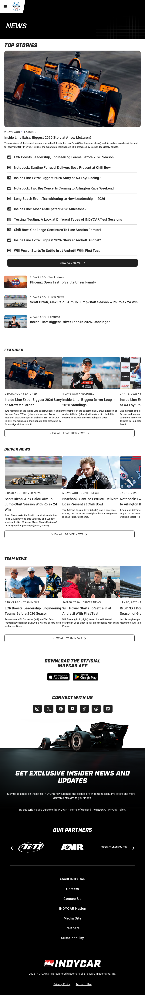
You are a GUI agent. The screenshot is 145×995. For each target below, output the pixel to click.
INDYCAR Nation (72, 908)
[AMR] (72, 847)
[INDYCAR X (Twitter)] (48, 709)
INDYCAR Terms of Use (72, 809)
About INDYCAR (72, 879)
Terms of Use (84, 984)
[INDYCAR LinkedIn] (108, 709)
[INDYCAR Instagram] (36, 709)
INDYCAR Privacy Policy (110, 809)
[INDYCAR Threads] (96, 709)
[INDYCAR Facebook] (60, 709)
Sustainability (72, 938)
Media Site (73, 918)
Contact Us (72, 898)
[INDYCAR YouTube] (72, 709)
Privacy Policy (61, 984)
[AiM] (30, 847)
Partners (73, 928)
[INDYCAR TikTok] (84, 709)
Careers (72, 888)
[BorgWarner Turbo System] (114, 847)
